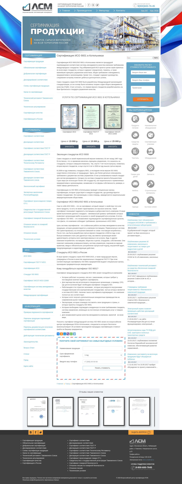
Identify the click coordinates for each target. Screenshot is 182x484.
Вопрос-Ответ (29, 348)
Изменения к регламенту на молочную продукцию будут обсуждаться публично (142, 356)
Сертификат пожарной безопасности (38, 218)
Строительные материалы (150, 192)
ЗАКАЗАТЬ (69, 147)
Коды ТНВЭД (154, 10)
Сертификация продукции (34, 61)
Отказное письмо (30, 233)
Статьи (26, 354)
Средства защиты (135, 143)
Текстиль (135, 158)
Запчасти (150, 174)
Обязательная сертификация (35, 68)
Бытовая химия (151, 207)
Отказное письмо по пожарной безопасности (86, 465)
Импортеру (104, 10)
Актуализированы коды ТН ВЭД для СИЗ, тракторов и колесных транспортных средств (142, 332)
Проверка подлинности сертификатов (38, 312)
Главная (66, 10)
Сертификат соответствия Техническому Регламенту (89, 450)
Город (26, 360)
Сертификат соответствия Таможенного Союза (87, 453)
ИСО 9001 (28, 256)
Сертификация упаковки (150, 143)
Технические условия (32, 239)
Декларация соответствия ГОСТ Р (37, 154)
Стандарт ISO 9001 (31, 274)
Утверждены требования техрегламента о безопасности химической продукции (139, 289)
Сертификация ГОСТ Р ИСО (35, 262)
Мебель (135, 190)
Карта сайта (28, 366)
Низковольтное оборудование (150, 127)
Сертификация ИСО (31, 268)
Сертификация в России (33, 119)
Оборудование (150, 158)
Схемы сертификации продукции (36, 86)
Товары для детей (135, 175)
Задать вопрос (141, 432)
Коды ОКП (144, 10)
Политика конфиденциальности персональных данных (41, 480)
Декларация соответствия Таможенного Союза (87, 455)
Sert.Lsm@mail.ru (148, 460)
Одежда (135, 207)
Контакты (120, 10)
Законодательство (31, 342)
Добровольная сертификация (35, 74)
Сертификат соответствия (34, 136)
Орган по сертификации (33, 92)
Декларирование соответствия (35, 80)
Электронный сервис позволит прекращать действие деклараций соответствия (141, 311)
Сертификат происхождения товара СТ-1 (85, 458)
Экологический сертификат (34, 186)
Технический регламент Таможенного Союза (40, 455)
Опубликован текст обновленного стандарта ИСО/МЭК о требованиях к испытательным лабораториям (142, 222)
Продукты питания (135, 127)
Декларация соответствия (34, 142)
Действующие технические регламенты (39, 336)
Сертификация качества (33, 113)
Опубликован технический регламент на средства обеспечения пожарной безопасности (142, 268)
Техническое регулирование (35, 107)
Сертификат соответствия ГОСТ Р (37, 148)
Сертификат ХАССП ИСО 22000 (36, 280)
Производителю (84, 10)
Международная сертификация (36, 295)
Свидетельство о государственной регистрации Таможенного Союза (95, 460)
